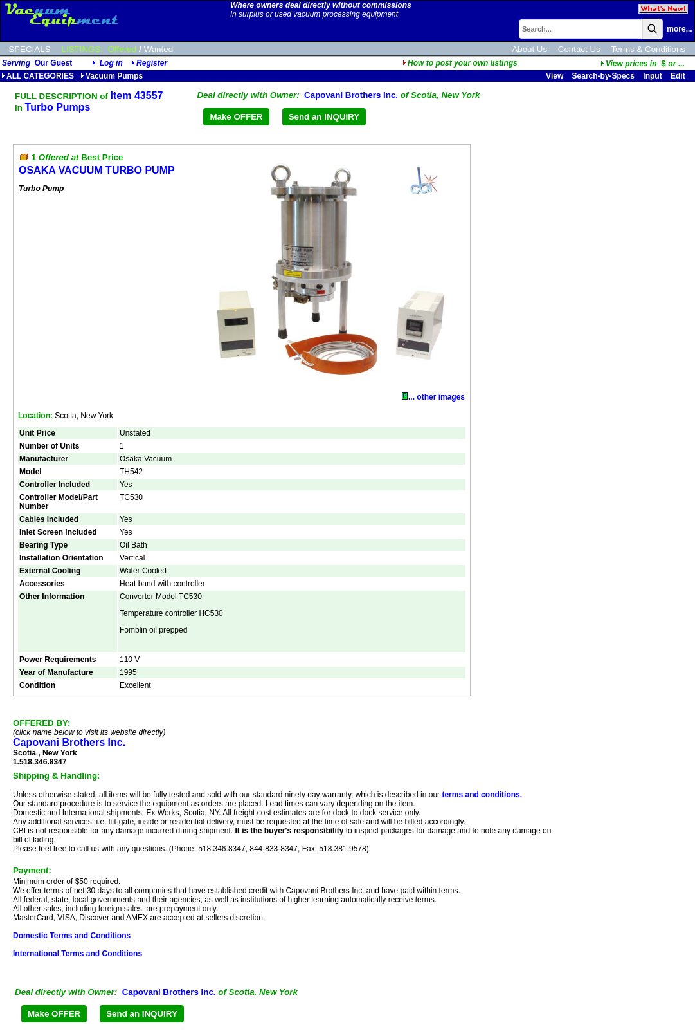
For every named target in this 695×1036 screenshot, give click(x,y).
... (642, 63)
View (554, 75)
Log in (111, 63)
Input (652, 75)
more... (679, 28)
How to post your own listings (460, 63)
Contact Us (579, 49)
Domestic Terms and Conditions (72, 935)
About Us (529, 49)
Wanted (158, 49)
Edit (679, 75)
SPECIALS (29, 49)
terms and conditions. (482, 794)
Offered (122, 49)
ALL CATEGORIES (37, 75)
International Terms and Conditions (77, 953)
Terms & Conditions (648, 49)
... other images (433, 397)
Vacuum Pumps (111, 75)
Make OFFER (236, 117)
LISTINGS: (82, 49)
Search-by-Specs (603, 75)
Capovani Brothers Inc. (351, 95)
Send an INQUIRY (324, 117)
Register (151, 63)
